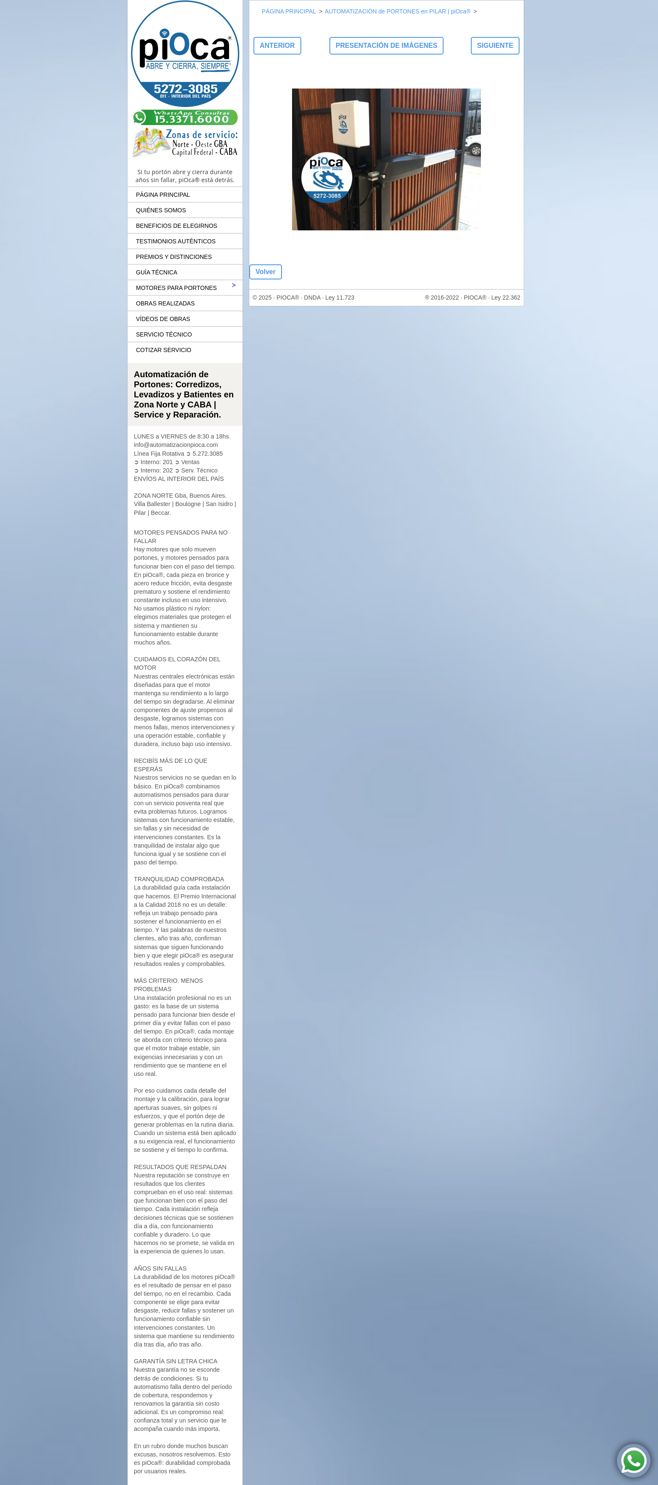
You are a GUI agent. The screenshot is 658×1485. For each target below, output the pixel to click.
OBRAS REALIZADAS (165, 303)
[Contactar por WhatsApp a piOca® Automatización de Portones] (633, 1460)
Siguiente (495, 45)
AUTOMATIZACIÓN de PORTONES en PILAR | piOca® (397, 11)
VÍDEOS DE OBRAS (163, 319)
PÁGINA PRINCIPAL (163, 194)
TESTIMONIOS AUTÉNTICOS (176, 241)
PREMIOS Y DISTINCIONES (174, 256)
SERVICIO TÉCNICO (164, 334)
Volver (266, 271)
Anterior (277, 45)
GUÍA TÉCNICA (157, 272)
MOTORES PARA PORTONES (176, 287)
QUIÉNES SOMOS (161, 210)
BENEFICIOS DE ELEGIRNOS (176, 225)
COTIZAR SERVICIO (163, 350)
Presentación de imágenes (386, 45)
